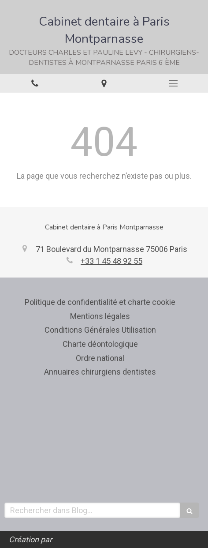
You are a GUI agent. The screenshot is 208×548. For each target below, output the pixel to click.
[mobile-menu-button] (173, 83)
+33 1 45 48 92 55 (111, 261)
